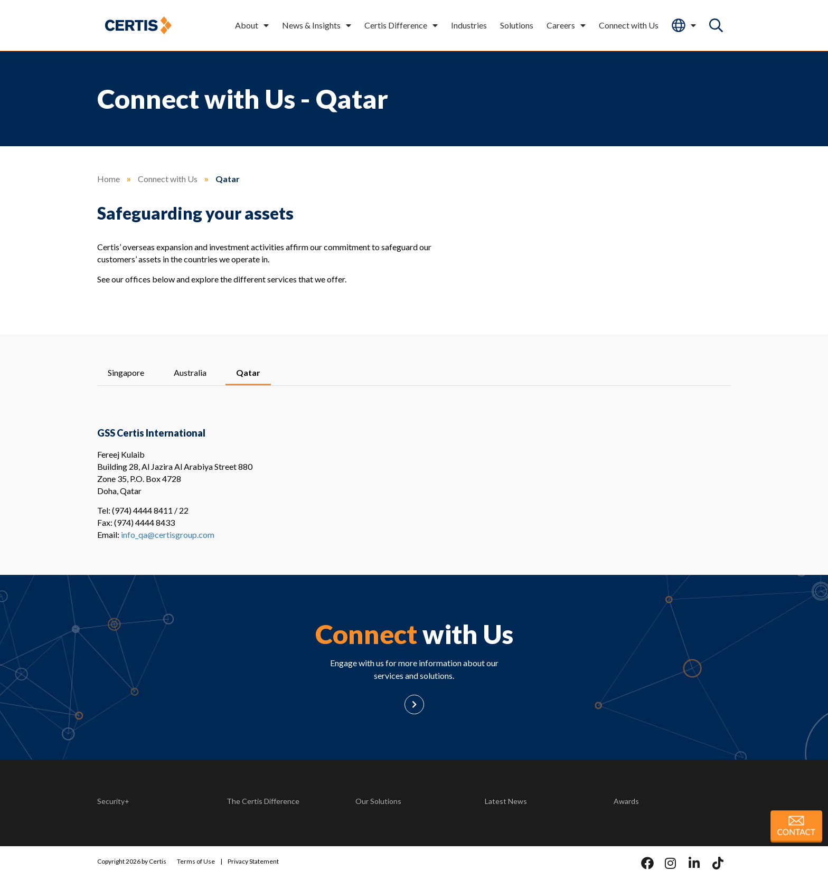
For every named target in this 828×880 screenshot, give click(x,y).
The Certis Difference (263, 801)
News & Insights (316, 25)
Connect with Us (628, 25)
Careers (566, 25)
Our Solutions (378, 801)
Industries (469, 25)
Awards (626, 801)
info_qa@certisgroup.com (167, 534)
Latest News (506, 801)
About (252, 25)
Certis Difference (401, 25)
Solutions (516, 25)
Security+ (113, 801)
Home (108, 179)
